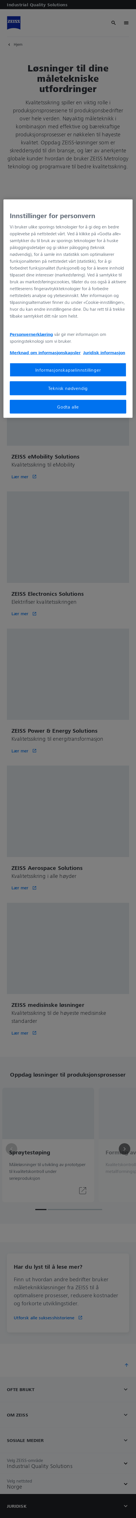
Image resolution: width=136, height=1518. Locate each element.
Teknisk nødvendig (68, 388)
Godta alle (68, 406)
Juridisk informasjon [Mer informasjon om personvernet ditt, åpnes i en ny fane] (104, 352)
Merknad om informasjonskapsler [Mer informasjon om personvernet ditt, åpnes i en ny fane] (45, 352)
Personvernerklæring (31, 334)
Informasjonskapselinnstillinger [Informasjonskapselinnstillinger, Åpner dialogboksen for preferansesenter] (68, 370)
